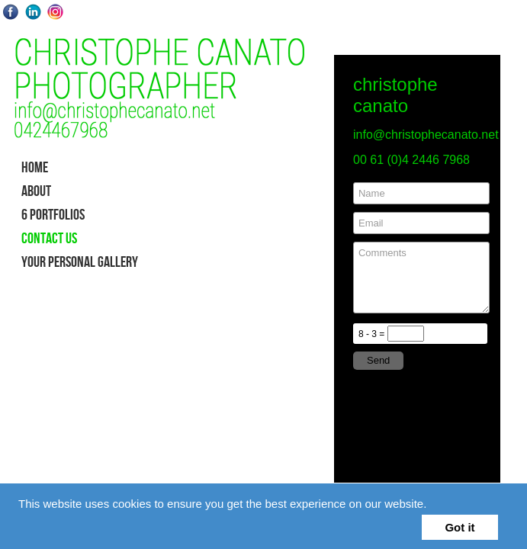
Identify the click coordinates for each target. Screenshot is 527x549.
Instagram (55, 12)
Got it (459, 527)
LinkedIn (33, 12)
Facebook (11, 12)
